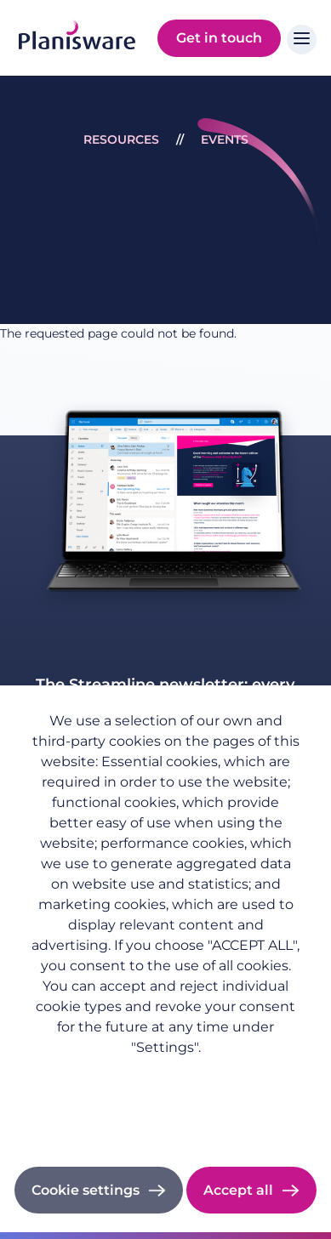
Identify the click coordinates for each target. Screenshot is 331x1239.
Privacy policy (166, 1074)
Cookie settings (85, 1190)
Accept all (238, 1190)
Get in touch (219, 38)
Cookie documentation (165, 1121)
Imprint (165, 1098)
